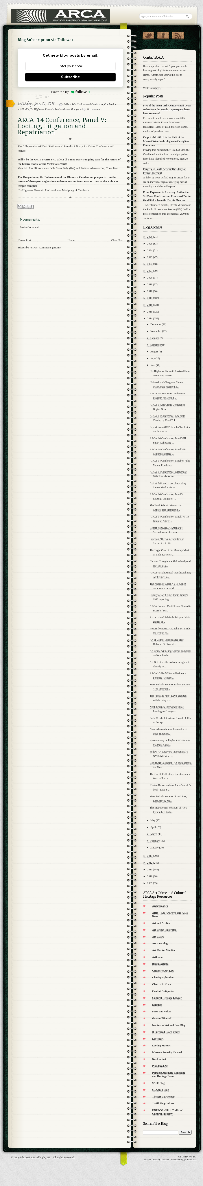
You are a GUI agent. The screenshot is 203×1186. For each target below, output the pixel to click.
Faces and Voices (161, 1011)
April (153, 827)
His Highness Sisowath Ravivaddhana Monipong (55, 109)
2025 (150, 243)
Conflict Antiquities (163, 991)
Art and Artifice (161, 923)
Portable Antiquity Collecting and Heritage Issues (168, 1074)
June (152, 365)
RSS (177, 34)
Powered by (70, 91)
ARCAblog (37, 1157)
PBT (49, 1157)
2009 (150, 883)
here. (158, 88)
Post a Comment (29, 227)
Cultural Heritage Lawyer (167, 997)
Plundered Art (160, 1065)
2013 (150, 855)
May (152, 820)
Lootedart (157, 1038)
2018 (150, 291)
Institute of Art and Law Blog (168, 1025)
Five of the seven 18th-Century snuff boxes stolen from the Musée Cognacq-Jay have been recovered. (167, 109)
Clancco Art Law (161, 984)
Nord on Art (159, 1059)
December (155, 324)
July (152, 358)
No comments (94, 109)
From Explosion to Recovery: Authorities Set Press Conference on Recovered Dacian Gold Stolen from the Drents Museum (167, 196)
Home (71, 240)
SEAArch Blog (160, 1089)
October (154, 338)
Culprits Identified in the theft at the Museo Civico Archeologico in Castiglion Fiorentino (166, 141)
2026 (150, 236)
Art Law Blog (160, 943)
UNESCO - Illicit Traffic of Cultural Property (167, 1112)
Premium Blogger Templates (183, 1159)
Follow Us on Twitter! (148, 34)
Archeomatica (160, 905)
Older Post (117, 240)
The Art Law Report (163, 1096)
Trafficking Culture (163, 1103)
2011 (150, 869)
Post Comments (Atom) (47, 247)
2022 (150, 264)
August (154, 351)
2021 (150, 270)
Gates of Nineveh (161, 1018)
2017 (150, 298)
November (156, 331)
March (153, 834)
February (155, 840)
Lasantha (165, 1159)
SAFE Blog (158, 1083)
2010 (150, 876)
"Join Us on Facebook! (163, 34)
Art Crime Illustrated (164, 929)
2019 (150, 284)
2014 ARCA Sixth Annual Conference (83, 104)
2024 (150, 250)
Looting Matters (161, 1045)
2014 (150, 318)
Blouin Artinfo (160, 963)
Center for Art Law (163, 970)
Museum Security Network (167, 1052)
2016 (150, 304)
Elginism (157, 1004)
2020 (150, 277)
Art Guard (158, 936)
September (156, 344)
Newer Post (24, 240)
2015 (150, 311)
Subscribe (70, 77)
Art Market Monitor (163, 950)
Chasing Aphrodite (162, 977)
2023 (150, 257)
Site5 (193, 1156)
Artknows (157, 957)
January (154, 847)
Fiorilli (25, 109)
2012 (150, 862)
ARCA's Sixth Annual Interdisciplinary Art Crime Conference (73, 146)
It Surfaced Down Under (166, 1031)
